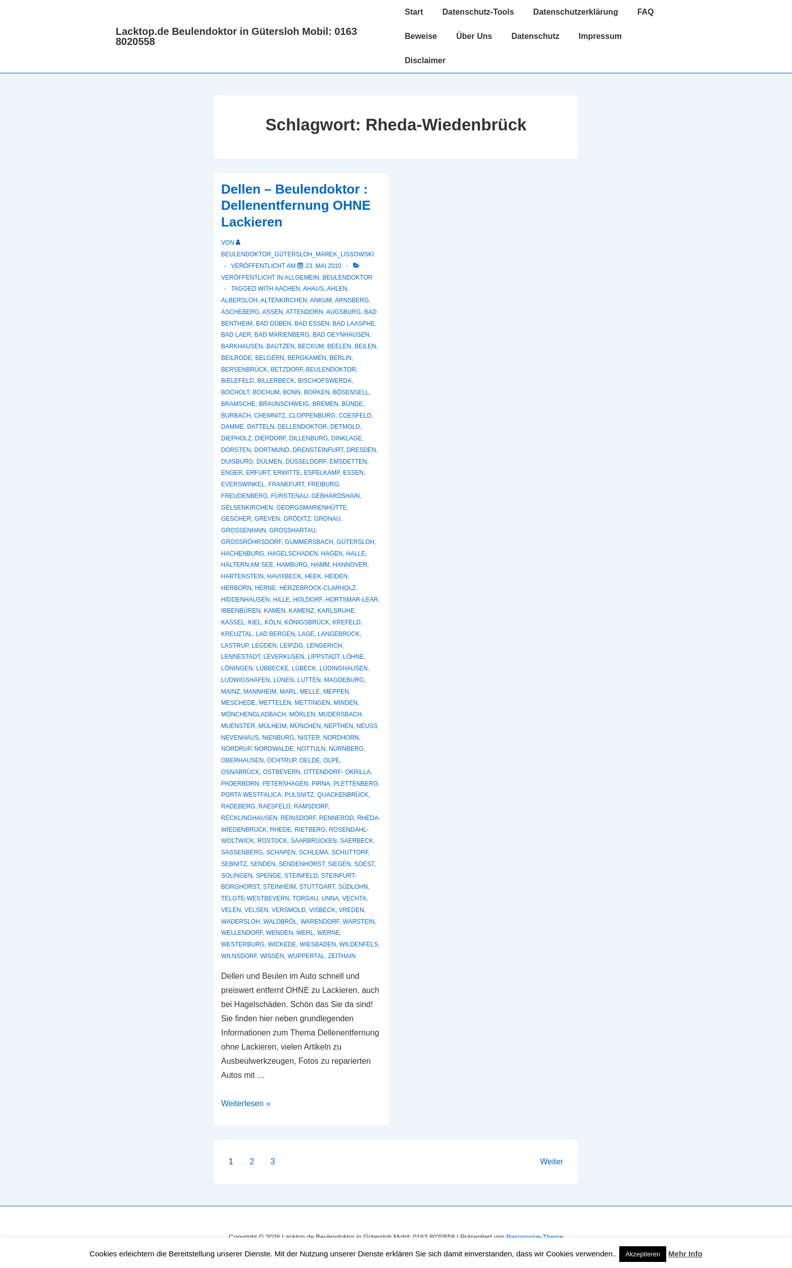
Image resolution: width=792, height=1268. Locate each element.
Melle (310, 691)
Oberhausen (242, 760)
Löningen (237, 668)
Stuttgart (317, 886)
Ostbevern (281, 772)
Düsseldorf (305, 461)
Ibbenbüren (241, 610)
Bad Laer (236, 334)
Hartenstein (242, 576)
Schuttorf (350, 852)
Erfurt (258, 472)
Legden (264, 645)
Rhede (280, 829)
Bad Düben (273, 323)
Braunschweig (284, 403)
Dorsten (236, 450)
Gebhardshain (336, 496)
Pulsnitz (299, 794)
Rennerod (336, 818)
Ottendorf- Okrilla (337, 772)
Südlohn (353, 886)
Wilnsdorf (239, 956)
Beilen (365, 346)
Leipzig (291, 645)
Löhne (353, 656)
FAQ (645, 12)
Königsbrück (306, 622)
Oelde (310, 760)
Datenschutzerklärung (575, 12)
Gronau (327, 518)
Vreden (351, 910)
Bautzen (280, 346)
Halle (355, 553)
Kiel (254, 622)
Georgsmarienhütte (311, 507)
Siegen (339, 864)
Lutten (309, 680)
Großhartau (292, 530)
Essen (353, 472)
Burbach (236, 415)
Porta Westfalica (251, 794)
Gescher (236, 518)
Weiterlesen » (246, 1103)
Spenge (268, 875)
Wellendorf (242, 932)
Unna (330, 898)
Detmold (345, 426)
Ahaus (313, 288)
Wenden (279, 932)
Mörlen (302, 714)
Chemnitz (269, 415)
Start (414, 12)
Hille (281, 599)
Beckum (311, 346)
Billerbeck (275, 380)
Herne (265, 588)
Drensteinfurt (318, 450)
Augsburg (343, 311)
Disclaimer (425, 60)
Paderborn (240, 783)
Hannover (350, 564)
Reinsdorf (298, 818)
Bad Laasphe (354, 323)
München (305, 726)
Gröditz (297, 518)
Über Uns (474, 36)
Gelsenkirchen (247, 507)
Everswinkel (243, 484)
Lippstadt (323, 656)
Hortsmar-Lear (352, 599)
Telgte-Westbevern (255, 898)
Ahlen (337, 288)
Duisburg (237, 461)
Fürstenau (289, 496)
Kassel (233, 622)
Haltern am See (247, 564)
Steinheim (279, 886)
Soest (364, 864)
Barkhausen (242, 346)
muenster (238, 726)
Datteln (260, 426)
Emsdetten (348, 461)
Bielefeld (237, 380)
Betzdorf (287, 369)
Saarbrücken (313, 840)
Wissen (272, 956)
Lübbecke (272, 668)
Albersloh (239, 300)
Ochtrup (281, 760)
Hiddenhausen (245, 599)
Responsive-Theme (534, 1237)
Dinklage (346, 438)
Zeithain (342, 956)
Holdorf (307, 599)
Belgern (269, 357)
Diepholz (236, 438)
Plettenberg (355, 783)
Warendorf (320, 921)
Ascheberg (240, 311)
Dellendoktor (302, 426)
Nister (309, 737)
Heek (313, 576)
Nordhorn (341, 737)
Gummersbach (309, 542)
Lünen (283, 680)
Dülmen (269, 461)
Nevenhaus (240, 737)
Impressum (600, 36)
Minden (346, 702)
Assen (272, 311)
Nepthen (338, 726)
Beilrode (236, 357)
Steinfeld (301, 875)
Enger (232, 472)
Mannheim (259, 691)
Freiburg (323, 484)
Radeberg (238, 806)
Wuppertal (306, 956)
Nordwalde (274, 748)
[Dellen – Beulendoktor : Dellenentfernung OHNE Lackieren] (323, 265)
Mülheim (272, 726)
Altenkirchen (284, 300)
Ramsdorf (311, 806)
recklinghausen (249, 818)
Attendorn (304, 311)
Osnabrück (240, 772)
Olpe (331, 760)
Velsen (256, 910)
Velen (231, 910)
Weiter (551, 1161)
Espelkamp (321, 472)
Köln (273, 622)
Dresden (361, 450)
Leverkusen (284, 656)
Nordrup (236, 748)
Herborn (236, 588)
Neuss (367, 726)
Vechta (354, 898)
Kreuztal (237, 634)
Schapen (280, 852)
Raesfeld (274, 806)
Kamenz (301, 610)
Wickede (282, 944)
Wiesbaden (318, 944)
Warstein (359, 921)
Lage (306, 634)
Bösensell (351, 392)
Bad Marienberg (282, 334)
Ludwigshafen (245, 680)
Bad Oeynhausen (341, 334)
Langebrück (339, 634)
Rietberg (309, 829)
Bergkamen (306, 357)
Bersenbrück (244, 369)
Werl (305, 932)
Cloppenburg (312, 415)
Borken (317, 392)
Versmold (289, 910)
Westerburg (243, 944)
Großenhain (243, 530)
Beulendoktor (347, 277)
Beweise (421, 36)
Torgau (305, 898)
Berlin (341, 357)
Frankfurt (286, 484)
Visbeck (322, 910)
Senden (262, 864)
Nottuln (311, 748)
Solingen (237, 875)
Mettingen (312, 702)
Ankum (321, 300)
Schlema (313, 852)
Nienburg (278, 737)
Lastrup (235, 645)
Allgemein (301, 277)
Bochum (266, 392)
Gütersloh (356, 542)
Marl (288, 691)
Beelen (339, 346)
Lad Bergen (275, 634)
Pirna (321, 783)
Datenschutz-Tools (478, 12)
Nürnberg (346, 748)
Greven (267, 518)
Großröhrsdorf (251, 542)
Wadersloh (240, 921)
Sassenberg (242, 852)
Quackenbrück (342, 794)
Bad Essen (311, 323)
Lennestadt (240, 656)
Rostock (272, 840)
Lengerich (324, 645)
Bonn (292, 392)
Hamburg (292, 564)
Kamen (275, 610)
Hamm (320, 564)
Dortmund (271, 450)
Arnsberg (352, 300)
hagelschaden (293, 553)
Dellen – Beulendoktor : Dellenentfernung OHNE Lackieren (296, 206)
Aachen (287, 288)
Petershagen (286, 783)
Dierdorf (270, 438)
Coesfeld (355, 415)
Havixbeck (284, 576)
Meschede (238, 702)
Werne (328, 932)
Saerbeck (356, 840)
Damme (232, 426)
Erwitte (287, 472)
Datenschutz (535, 36)
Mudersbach (340, 714)
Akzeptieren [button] (642, 1254)
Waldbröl (280, 921)
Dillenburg (308, 438)
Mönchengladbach (253, 714)
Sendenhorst (302, 864)
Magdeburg (344, 680)
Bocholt (235, 392)
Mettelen (275, 702)
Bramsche (238, 403)
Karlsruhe (336, 610)
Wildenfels (358, 944)
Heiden (336, 576)
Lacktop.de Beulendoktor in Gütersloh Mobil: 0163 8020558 (236, 36)
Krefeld (347, 622)
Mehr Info (685, 1253)
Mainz (230, 691)
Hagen (332, 553)
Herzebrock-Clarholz (317, 588)
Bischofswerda (325, 380)
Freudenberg (244, 496)
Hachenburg (242, 553)
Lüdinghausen (344, 668)
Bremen (325, 403)
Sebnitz (234, 864)
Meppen (336, 691)
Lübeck (304, 668)
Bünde (352, 403)
